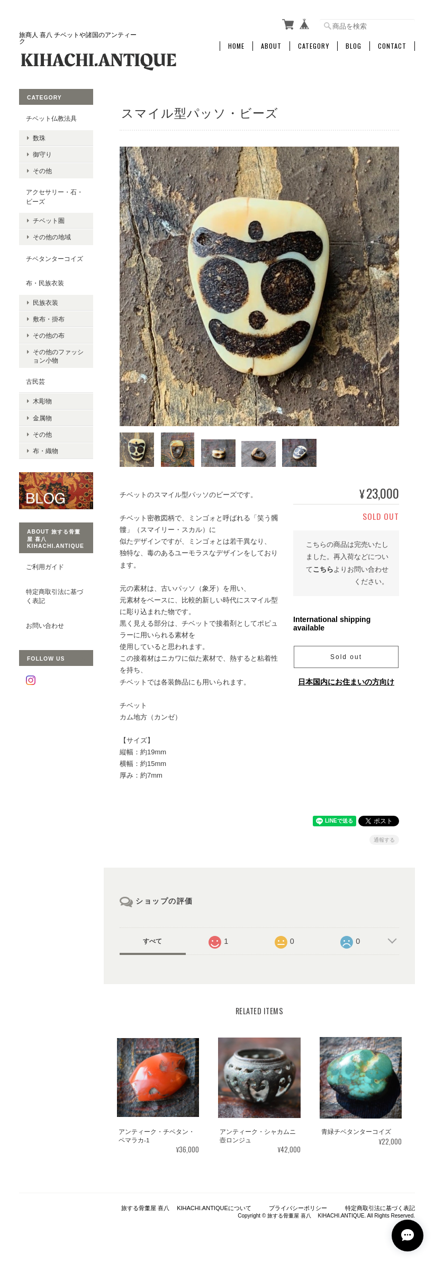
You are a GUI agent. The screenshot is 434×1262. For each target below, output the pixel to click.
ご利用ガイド (45, 566)
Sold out (346, 657)
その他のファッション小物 (58, 355)
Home (236, 46)
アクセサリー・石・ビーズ (54, 196)
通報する (384, 840)
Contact (392, 46)
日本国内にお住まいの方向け (346, 682)
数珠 (39, 137)
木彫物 (42, 401)
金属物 (42, 417)
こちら (323, 569)
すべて (152, 941)
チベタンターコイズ (54, 258)
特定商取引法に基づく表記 (54, 596)
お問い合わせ (45, 625)
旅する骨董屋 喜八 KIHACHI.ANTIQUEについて (186, 1208)
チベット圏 (49, 220)
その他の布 (49, 335)
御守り (42, 154)
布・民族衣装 (45, 283)
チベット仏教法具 (51, 118)
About (271, 46)
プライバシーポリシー (298, 1208)
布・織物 (45, 450)
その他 (42, 170)
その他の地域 (52, 236)
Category (313, 46)
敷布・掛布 (49, 319)
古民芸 (35, 381)
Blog (353, 46)
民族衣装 (45, 302)
